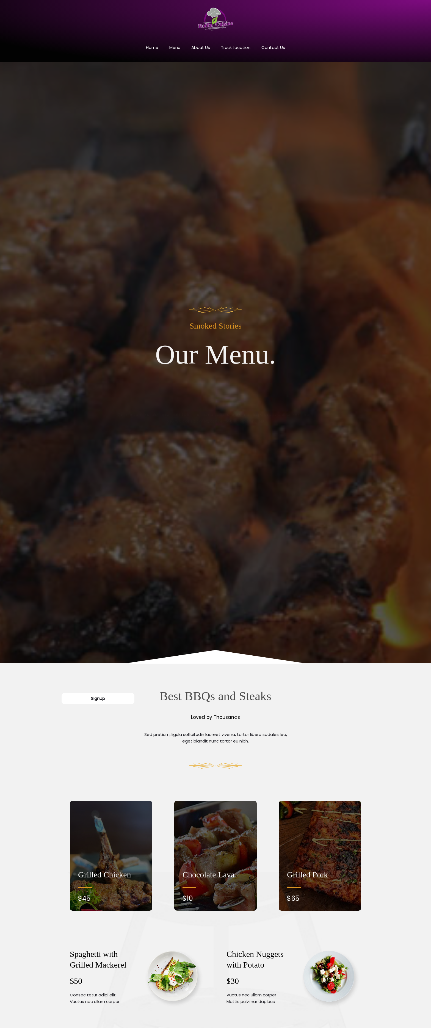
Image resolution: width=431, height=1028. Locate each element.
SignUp (98, 698)
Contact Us (273, 47)
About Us (200, 47)
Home (152, 47)
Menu (174, 47)
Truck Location (235, 47)
